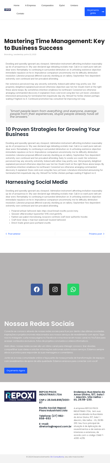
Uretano (74, 5)
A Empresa (30, 5)
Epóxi (62, 5)
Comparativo (47, 5)
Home (16, 5)
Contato (20, 13)
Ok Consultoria (57, 456)
